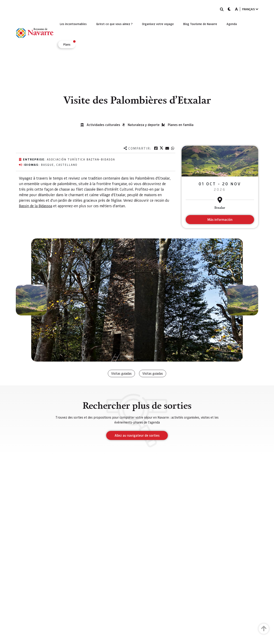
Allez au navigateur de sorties (137, 435)
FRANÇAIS (250, 9)
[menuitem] (73, 24)
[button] (31, 300)
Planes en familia (180, 125)
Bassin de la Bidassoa (35, 205)
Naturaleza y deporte (144, 125)
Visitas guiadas (121, 373)
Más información (220, 219)
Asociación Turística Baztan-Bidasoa (81, 159)
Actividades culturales (103, 125)
